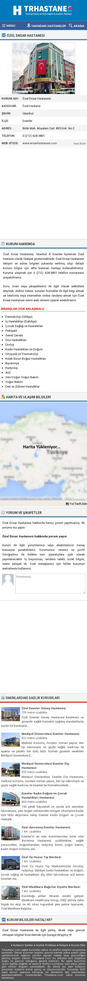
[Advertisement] (43, 193)
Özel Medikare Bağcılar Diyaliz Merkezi (51, 887)
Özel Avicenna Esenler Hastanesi (46, 827)
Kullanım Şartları (23, 945)
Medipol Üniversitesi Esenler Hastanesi (50, 734)
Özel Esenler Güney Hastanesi (44, 708)
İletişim (63, 945)
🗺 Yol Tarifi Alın (76, 504)
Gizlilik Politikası (46, 945)
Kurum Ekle (78, 945)
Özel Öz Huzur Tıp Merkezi (41, 857)
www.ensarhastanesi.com (40, 143)
